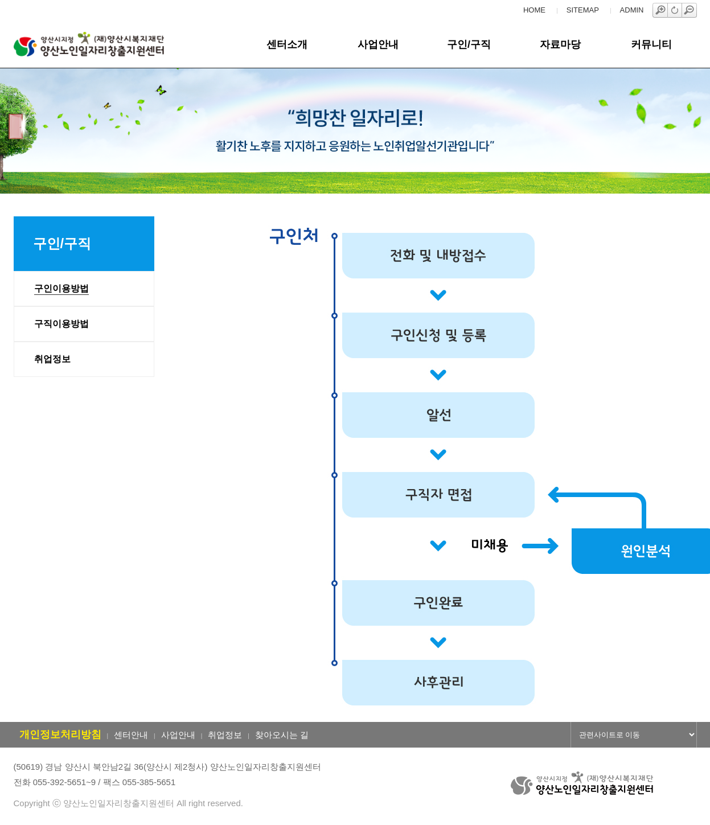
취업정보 (52, 359)
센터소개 (286, 44)
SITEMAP (583, 10)
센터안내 (131, 735)
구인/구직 (469, 44)
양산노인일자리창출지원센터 (107, 44)
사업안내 (378, 44)
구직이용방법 (61, 324)
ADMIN (632, 10)
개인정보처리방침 (60, 734)
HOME (534, 10)
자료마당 (560, 44)
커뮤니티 (651, 44)
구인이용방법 (61, 288)
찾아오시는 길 (282, 735)
